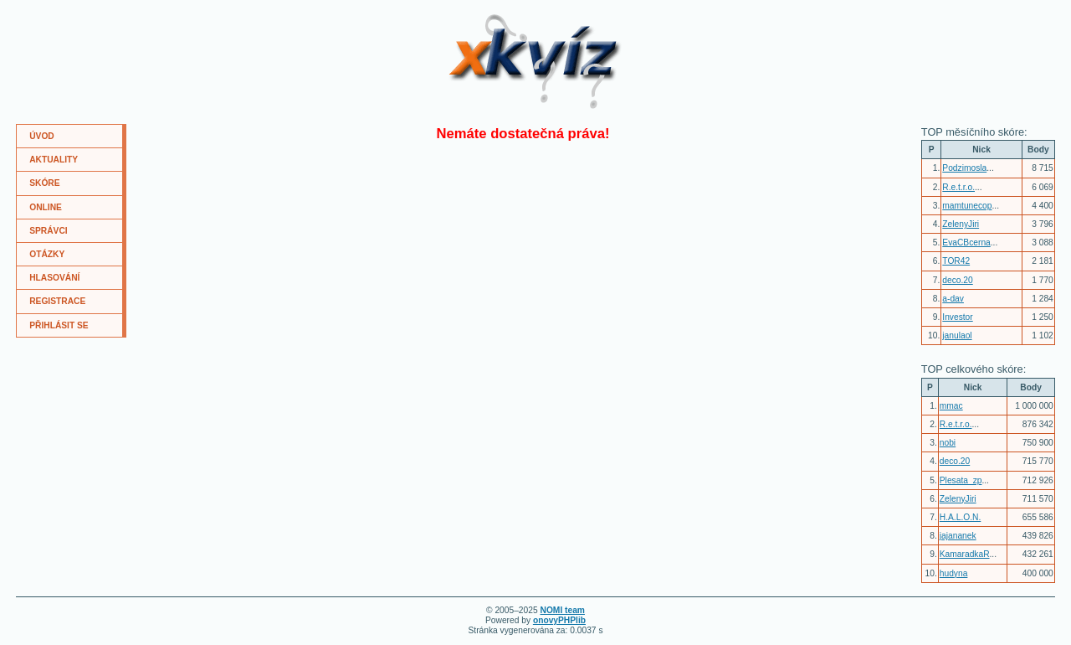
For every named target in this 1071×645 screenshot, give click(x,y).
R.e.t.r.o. (958, 187)
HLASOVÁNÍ (54, 277)
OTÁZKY (46, 254)
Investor (957, 317)
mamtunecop (967, 205)
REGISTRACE (57, 301)
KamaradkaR (965, 554)
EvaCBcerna (966, 242)
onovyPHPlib (559, 620)
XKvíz (477, 20)
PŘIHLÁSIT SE (59, 325)
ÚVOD (41, 136)
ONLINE (45, 207)
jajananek (958, 535)
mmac (951, 405)
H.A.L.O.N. (960, 517)
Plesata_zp (961, 480)
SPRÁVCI (48, 230)
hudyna (954, 573)
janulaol (956, 335)
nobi (948, 442)
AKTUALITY (53, 159)
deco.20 (957, 280)
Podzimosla (964, 168)
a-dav (953, 298)
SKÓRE (44, 183)
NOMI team (563, 610)
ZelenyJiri (960, 224)
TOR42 (956, 261)
